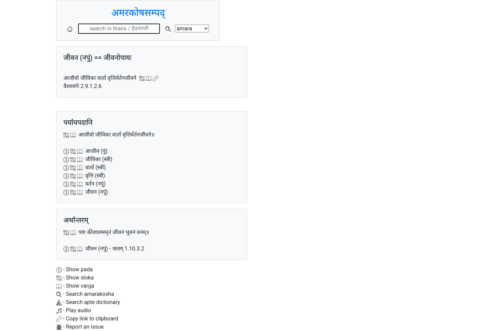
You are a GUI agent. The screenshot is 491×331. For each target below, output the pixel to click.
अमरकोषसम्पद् (138, 12)
